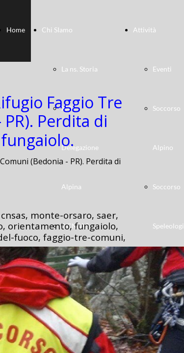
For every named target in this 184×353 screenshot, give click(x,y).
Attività (144, 29)
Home (15, 29)
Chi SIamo (57, 29)
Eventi (162, 69)
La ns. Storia (79, 69)
